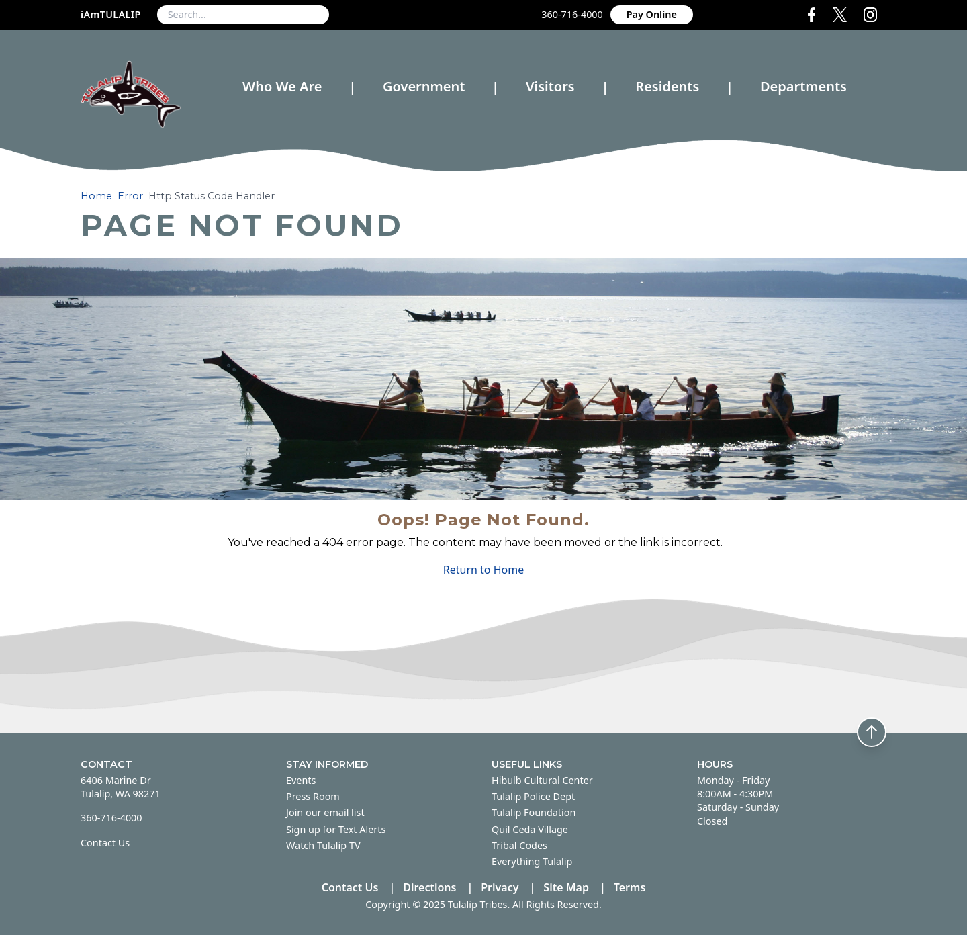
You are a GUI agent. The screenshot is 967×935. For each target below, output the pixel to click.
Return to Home (483, 569)
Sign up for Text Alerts (335, 829)
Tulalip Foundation (533, 812)
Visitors (550, 86)
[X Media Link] (842, 14)
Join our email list (325, 812)
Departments (803, 87)
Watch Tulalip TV (323, 845)
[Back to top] (871, 732)
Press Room (313, 796)
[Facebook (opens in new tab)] (814, 14)
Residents (667, 86)
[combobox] (243, 14)
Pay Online (652, 14)
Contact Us (105, 842)
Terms (630, 887)
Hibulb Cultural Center (542, 780)
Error (130, 196)
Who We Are (282, 86)
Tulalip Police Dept (533, 796)
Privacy (499, 887)
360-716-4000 (572, 14)
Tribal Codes (519, 845)
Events (301, 780)
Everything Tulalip (532, 861)
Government (424, 86)
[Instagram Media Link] (875, 14)
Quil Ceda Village (530, 829)
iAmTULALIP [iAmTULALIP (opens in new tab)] (111, 14)
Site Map (566, 887)
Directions (429, 887)
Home (96, 196)
